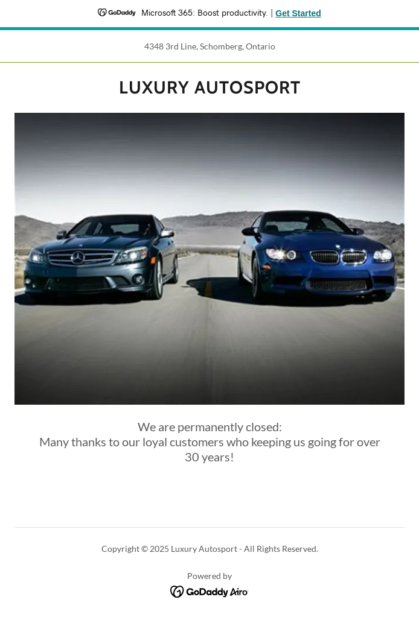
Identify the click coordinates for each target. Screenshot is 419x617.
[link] (209, 87)
